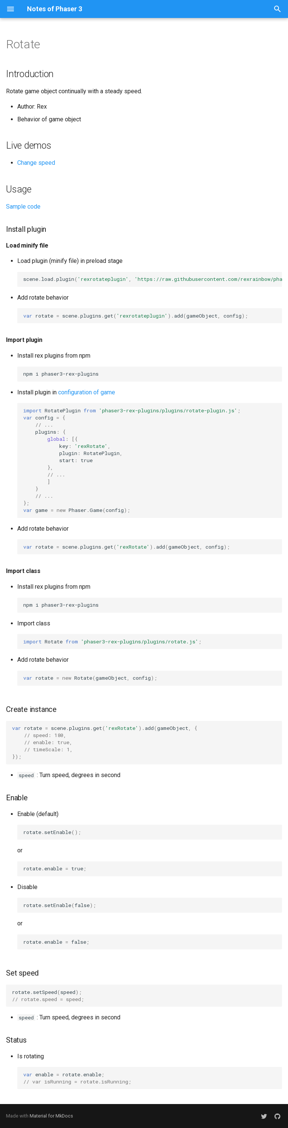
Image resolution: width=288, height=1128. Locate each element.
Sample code (23, 206)
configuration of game (86, 392)
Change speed (36, 162)
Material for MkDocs (51, 1116)
